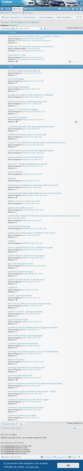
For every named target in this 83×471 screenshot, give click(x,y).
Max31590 (25, 97)
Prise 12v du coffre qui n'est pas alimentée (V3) (29, 303)
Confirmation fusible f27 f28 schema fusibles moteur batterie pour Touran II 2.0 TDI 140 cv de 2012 (44, 216)
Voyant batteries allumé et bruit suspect (26, 255)
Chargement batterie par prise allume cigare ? (29, 399)
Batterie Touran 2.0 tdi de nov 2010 (24, 201)
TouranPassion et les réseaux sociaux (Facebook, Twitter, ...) (35, 36)
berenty (24, 378)
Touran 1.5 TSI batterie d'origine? (23, 109)
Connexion (17, 12)
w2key (24, 338)
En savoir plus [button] (32, 467)
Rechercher (6, 12)
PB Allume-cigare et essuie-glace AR (24, 70)
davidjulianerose (27, 228)
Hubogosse (25, 119)
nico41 (24, 298)
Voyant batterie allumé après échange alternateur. (31, 150)
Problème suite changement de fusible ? (26, 407)
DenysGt (24, 137)
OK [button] (68, 465)
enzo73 (24, 402)
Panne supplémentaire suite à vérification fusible (30, 247)
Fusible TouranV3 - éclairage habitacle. (25, 311)
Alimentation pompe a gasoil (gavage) (25, 335)
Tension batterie (15, 171)
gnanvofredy (26, 38)
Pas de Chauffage (16, 79)
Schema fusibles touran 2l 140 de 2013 (25, 157)
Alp (23, 290)
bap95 (24, 386)
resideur (24, 103)
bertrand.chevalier (27, 195)
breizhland (25, 361)
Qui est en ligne (9, 434)
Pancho (24, 354)
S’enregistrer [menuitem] (81, 9)
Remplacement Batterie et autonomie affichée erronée (33, 185)
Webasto (12, 178)
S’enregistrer (28, 12)
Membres (30, 9)
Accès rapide (2, 9)
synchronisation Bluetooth (20, 375)
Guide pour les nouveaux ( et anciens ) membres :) (31, 46)
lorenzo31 (25, 394)
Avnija (24, 180)
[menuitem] (64, 9)
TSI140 (24, 369)
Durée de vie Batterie (17, 117)
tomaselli (24, 274)
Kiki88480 (25, 243)
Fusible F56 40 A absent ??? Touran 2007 (26, 279)
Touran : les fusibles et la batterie (20, 22)
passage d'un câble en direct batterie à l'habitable (30, 94)
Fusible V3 (12, 287)
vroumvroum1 (26, 111)
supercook (25, 57)
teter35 (24, 187)
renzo (24, 417)
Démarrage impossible (18, 86)
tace (23, 203)
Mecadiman (25, 145)
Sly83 (24, 89)
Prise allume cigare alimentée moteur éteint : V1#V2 (32, 391)
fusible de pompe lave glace (20, 271)
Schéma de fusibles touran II (21, 207)
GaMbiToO (25, 258)
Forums (19, 9)
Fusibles (11, 241)
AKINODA (25, 306)
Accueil (8, 9)
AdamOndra (26, 81)
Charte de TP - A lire (17, 55)
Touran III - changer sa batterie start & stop (27, 163)
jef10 (23, 48)
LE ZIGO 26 (26, 210)
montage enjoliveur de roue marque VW (26, 367)
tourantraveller (26, 266)
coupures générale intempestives (23, 343)
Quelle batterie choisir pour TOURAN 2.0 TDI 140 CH (32, 233)
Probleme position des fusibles (22, 415)
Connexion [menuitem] (77, 9)
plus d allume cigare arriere (20, 263)
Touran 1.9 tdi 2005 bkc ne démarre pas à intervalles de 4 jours (37, 142)
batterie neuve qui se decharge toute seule (27, 101)
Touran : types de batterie (20, 295)
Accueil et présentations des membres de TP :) (31, 51)
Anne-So (24, 73)
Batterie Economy (16, 359)
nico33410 (25, 174)
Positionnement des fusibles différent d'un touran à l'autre (35, 193)
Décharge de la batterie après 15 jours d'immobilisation (33, 351)
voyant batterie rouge (18, 319)
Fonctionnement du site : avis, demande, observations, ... (34, 40)
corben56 (25, 159)
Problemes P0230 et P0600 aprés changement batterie (33, 327)
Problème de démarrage (19, 226)
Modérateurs (14, 25)
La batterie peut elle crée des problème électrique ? (31, 126)
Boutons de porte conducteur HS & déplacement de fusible (35, 383)
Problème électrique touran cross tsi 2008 (27, 134)
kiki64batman (26, 153)
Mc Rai (24, 346)
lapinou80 (25, 166)
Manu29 (24, 250)
